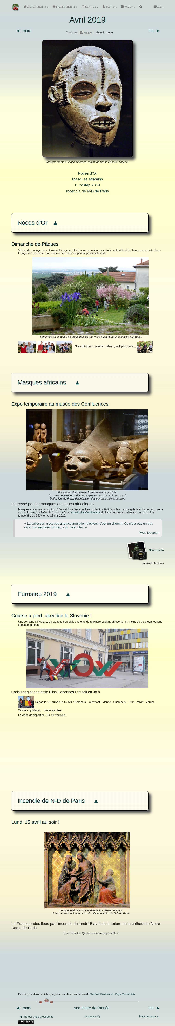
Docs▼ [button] (110, 7)
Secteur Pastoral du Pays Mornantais (112, 994)
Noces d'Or (87, 173)
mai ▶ (156, 31)
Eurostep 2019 (87, 185)
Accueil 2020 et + (36, 7)
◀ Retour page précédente (36, 1016)
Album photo (145, 550)
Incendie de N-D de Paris (87, 191)
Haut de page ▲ (151, 1016)
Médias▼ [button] (90, 7)
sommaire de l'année (92, 1008)
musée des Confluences (86, 512)
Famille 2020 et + (64, 7)
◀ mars (21, 31)
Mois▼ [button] (128, 7)
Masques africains (87, 179)
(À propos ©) (93, 1016)
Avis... (159, 7)
